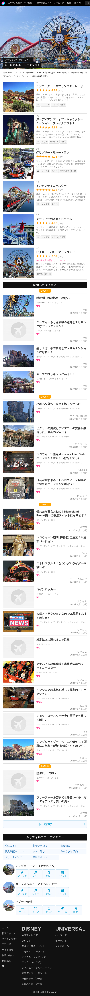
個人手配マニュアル (16, 851)
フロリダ (26, 940)
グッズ (49, 910)
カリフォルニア (30, 935)
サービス (62, 910)
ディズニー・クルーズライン (37, 967)
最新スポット (40, 857)
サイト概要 (7, 949)
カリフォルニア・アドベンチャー (18, 60)
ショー (35, 874)
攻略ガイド (11, 845)
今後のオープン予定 (32, 978)
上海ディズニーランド (33, 951)
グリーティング (13, 857)
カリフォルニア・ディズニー (21, 3)
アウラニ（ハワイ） (32, 962)
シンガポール (62, 946)
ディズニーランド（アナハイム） (36, 866)
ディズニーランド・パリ (34, 957)
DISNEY (31, 929)
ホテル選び (39, 851)
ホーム (5, 928)
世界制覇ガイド (44, 3)
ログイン (78, 3)
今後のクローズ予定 (32, 984)
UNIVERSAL (70, 929)
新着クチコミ (40, 845)
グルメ (49, 874)
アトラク (22, 874)
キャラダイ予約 (69, 851)
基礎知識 (65, 845)
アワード (6, 944)
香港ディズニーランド (33, 946)
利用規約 (6, 960)
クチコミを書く (10, 939)
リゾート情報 (23, 901)
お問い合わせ (9, 955)
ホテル (22, 910)
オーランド (61, 940)
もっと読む (45, 824)
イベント (62, 874)
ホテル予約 (59, 3)
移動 (75, 910)
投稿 (69, 3)
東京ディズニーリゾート (34, 973)
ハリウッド (61, 935)
